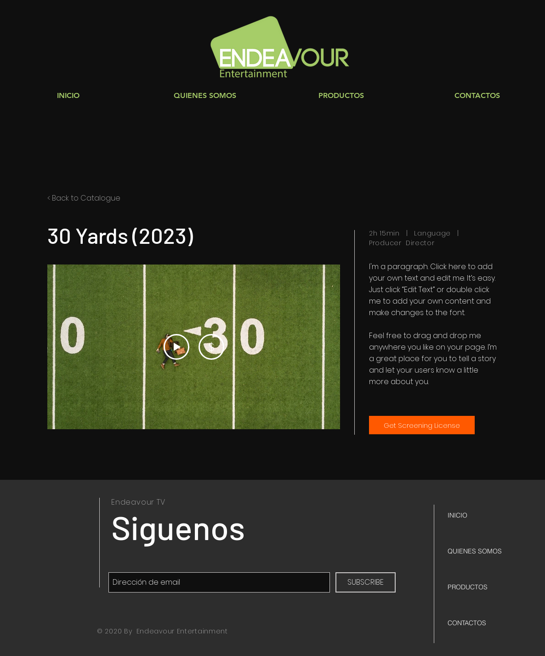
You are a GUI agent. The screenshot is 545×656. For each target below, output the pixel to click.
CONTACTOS (467, 623)
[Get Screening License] (422, 425)
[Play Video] (176, 347)
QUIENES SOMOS (475, 551)
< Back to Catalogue (83, 198)
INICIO (457, 515)
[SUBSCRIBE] (365, 582)
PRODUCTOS (468, 587)
